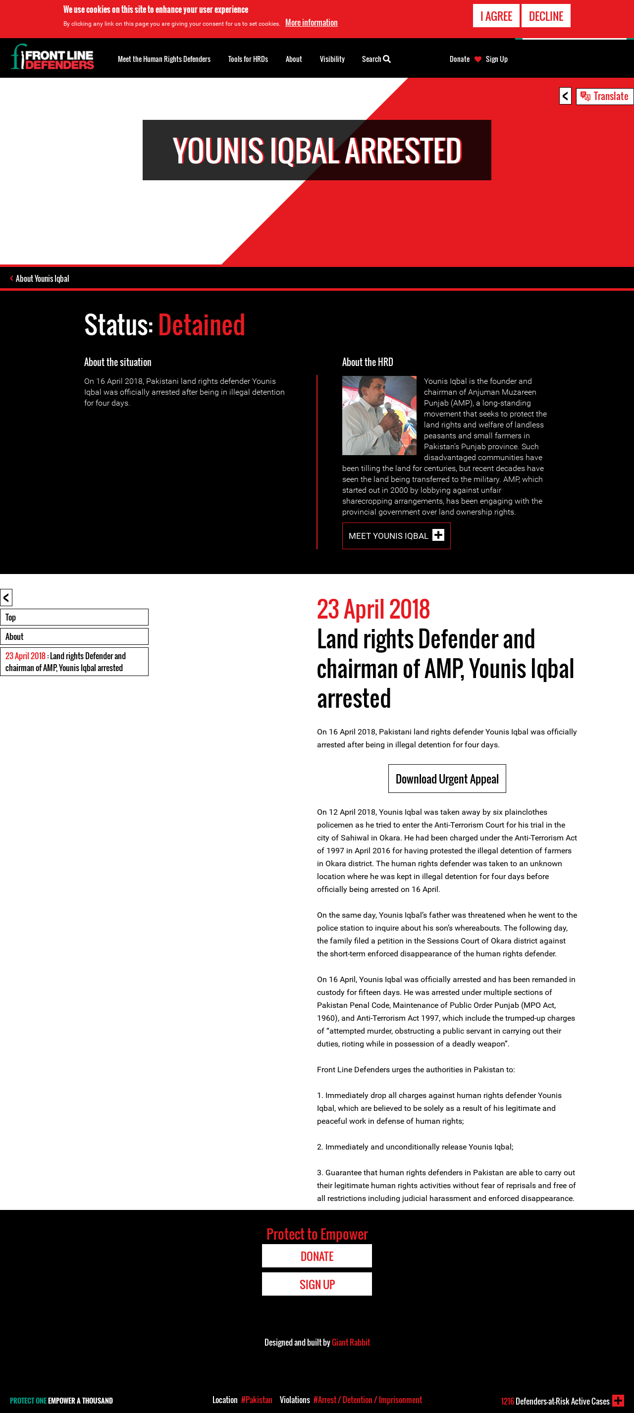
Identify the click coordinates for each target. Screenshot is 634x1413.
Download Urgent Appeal (447, 778)
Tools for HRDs (248, 58)
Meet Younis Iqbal (388, 536)
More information (311, 22)
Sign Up (497, 59)
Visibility (332, 58)
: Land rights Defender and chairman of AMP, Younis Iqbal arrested (65, 662)
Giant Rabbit (351, 1342)
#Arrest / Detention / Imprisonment (368, 1400)
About (14, 636)
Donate (460, 59)
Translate (611, 96)
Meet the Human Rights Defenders (164, 58)
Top (10, 617)
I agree (496, 16)
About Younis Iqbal (42, 278)
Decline (546, 16)
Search (376, 58)
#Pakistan (256, 1400)
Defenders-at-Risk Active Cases (555, 1401)
